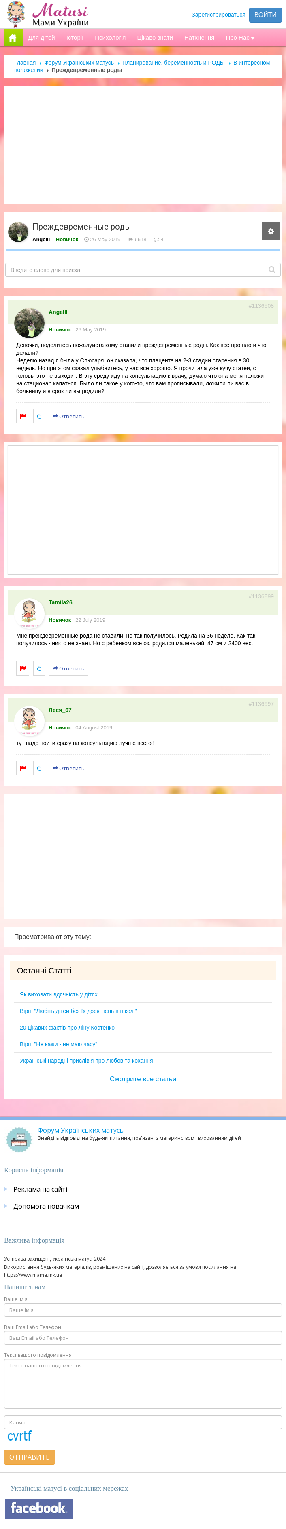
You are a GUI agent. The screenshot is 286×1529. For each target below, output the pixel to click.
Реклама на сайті (40, 1189)
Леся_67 (60, 710)
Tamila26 (61, 602)
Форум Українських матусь (79, 62)
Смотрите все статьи (143, 1079)
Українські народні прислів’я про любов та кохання (86, 1060)
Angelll (41, 239)
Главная (25, 62)
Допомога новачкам (46, 1206)
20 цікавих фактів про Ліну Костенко (67, 1027)
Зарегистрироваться (218, 14)
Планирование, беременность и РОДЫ (173, 62)
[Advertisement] (143, 145)
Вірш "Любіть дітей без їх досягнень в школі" (78, 1011)
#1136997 (261, 704)
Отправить (29, 1457)
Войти (265, 14)
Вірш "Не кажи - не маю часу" (58, 1044)
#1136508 (261, 306)
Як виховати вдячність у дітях (59, 994)
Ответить (69, 416)
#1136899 (261, 596)
